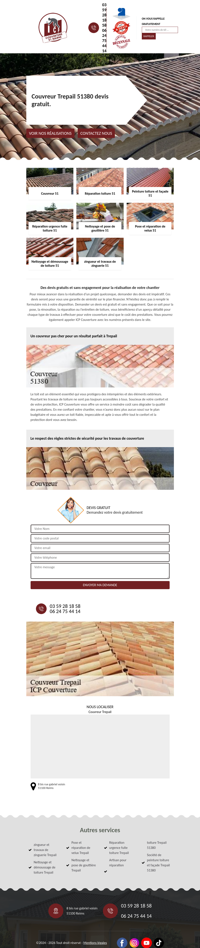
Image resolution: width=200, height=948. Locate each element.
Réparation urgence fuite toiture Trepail (119, 848)
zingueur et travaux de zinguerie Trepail (45, 850)
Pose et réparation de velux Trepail (80, 848)
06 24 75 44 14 (104, 40)
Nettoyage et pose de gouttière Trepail (83, 865)
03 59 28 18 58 (104, 15)
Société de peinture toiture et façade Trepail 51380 (158, 862)
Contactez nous (96, 133)
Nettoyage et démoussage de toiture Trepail (45, 867)
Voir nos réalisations (50, 133)
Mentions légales (95, 943)
